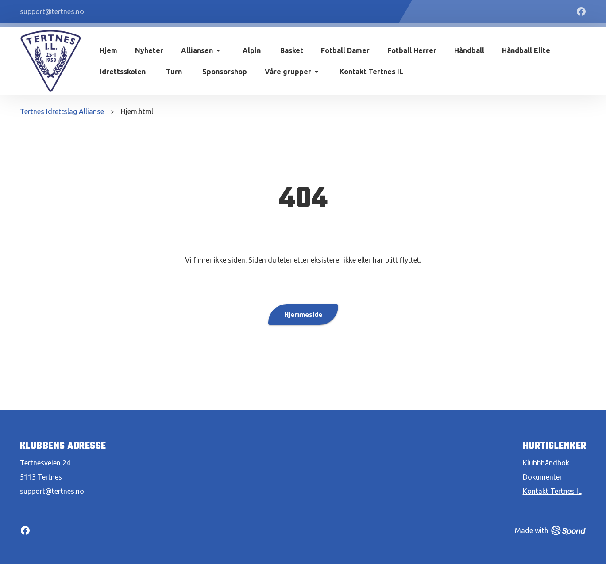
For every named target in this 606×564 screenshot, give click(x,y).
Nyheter (149, 50)
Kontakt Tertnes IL (371, 72)
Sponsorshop (224, 72)
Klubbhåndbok (546, 463)
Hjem (108, 50)
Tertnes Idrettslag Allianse (62, 111)
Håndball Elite (526, 50)
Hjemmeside (303, 314)
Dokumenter (542, 477)
